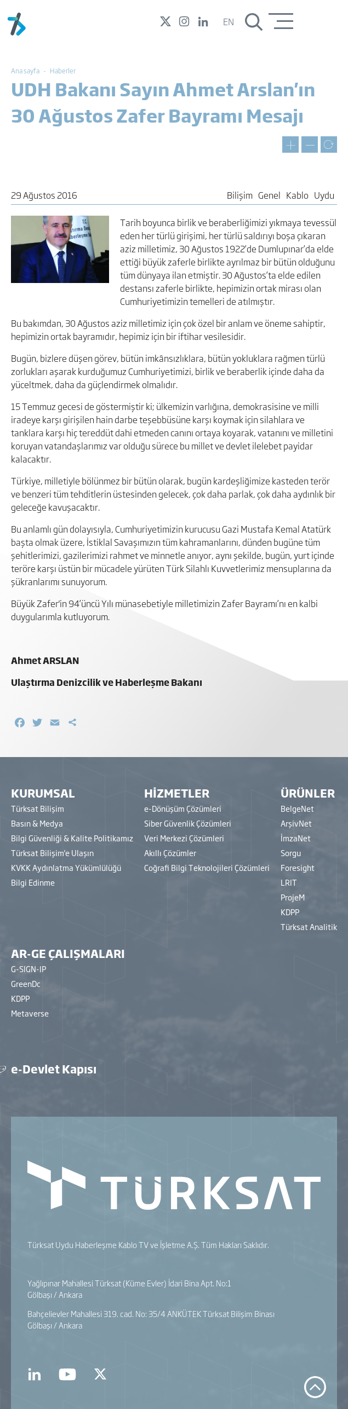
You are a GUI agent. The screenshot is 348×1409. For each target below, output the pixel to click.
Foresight (298, 867)
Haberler (63, 71)
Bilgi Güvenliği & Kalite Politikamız (72, 838)
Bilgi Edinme (33, 882)
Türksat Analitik (309, 926)
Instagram (184, 21)
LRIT (289, 882)
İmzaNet (296, 838)
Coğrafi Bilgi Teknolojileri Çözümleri (207, 867)
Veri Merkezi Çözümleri (184, 838)
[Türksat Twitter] (101, 1375)
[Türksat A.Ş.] (16, 33)
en (228, 21)
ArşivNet (296, 823)
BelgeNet (297, 808)
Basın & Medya (37, 823)
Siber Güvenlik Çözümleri (187, 823)
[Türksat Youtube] (67, 1375)
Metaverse (30, 1013)
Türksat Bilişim (37, 808)
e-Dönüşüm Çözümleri (182, 808)
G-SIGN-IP (28, 968)
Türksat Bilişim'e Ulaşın (52, 852)
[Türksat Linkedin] (34, 1375)
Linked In (202, 21)
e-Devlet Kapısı (53, 1068)
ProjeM (293, 897)
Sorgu (291, 852)
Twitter (165, 21)
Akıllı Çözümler (170, 852)
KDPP (290, 911)
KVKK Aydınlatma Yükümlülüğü (66, 867)
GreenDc (26, 983)
